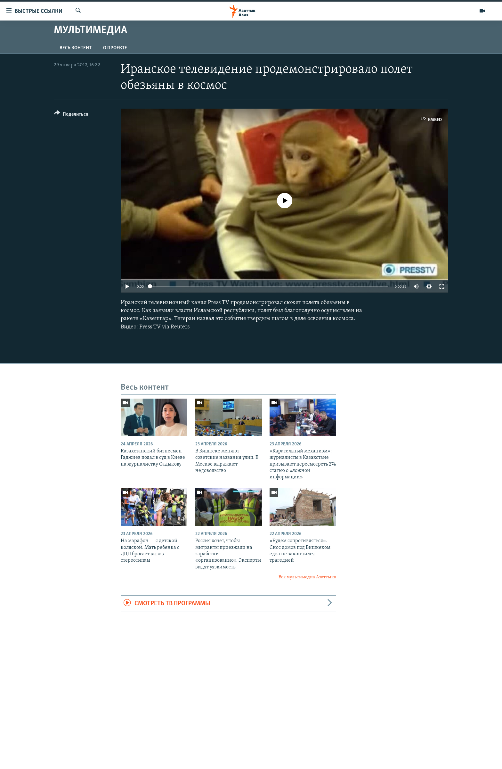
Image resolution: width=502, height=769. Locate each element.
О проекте (115, 48)
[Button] (71, 115)
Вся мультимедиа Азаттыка (307, 577)
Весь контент (76, 48)
